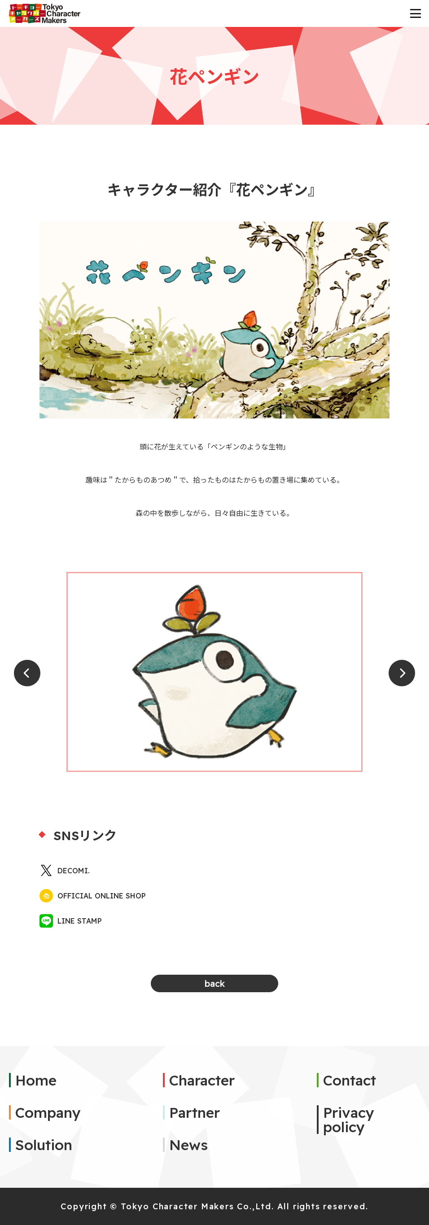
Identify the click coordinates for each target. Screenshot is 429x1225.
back (215, 983)
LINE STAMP (79, 920)
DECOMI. (73, 870)
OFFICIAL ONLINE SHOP (101, 895)
